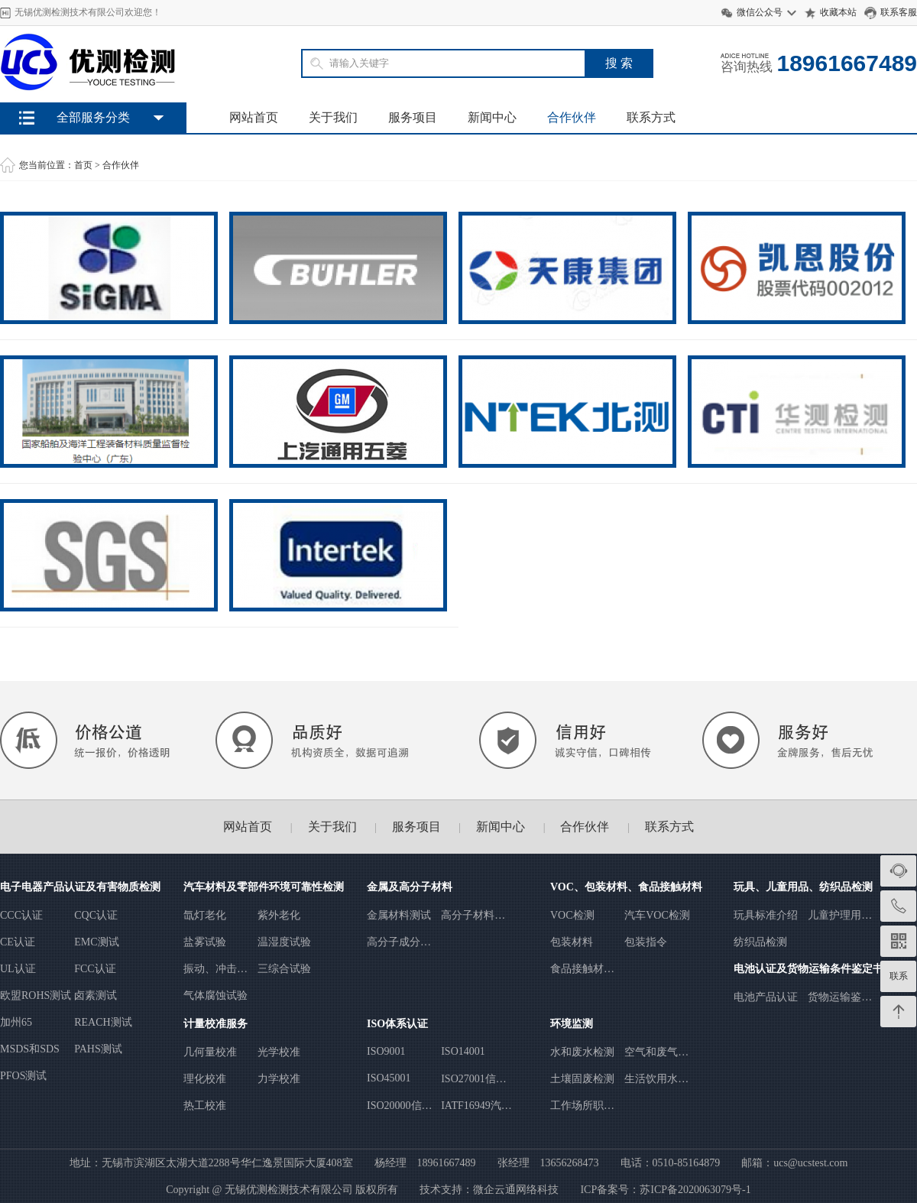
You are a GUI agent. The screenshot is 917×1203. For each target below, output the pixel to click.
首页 (83, 165)
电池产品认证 (766, 997)
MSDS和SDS (30, 1049)
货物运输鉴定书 (840, 997)
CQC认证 (96, 915)
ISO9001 (386, 1051)
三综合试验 (284, 968)
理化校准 (204, 1079)
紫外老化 (279, 915)
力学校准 (279, 1079)
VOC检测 (572, 915)
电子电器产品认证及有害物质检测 (80, 887)
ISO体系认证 (397, 1024)
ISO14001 (463, 1051)
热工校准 (204, 1105)
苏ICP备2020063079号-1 (695, 1189)
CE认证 (17, 942)
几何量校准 (210, 1052)
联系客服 (898, 12)
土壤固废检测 (582, 1079)
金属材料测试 (399, 915)
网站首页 (253, 117)
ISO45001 (389, 1078)
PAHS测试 (98, 1049)
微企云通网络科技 (516, 1189)
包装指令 (645, 942)
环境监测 (571, 1024)
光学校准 (279, 1052)
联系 (898, 976)
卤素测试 (95, 995)
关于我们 (333, 117)
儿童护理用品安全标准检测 (840, 916)
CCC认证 (21, 915)
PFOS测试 (23, 1075)
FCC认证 (94, 968)
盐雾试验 (204, 942)
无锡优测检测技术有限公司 (289, 1189)
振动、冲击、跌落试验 (215, 969)
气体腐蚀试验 (215, 995)
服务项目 (412, 117)
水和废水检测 (582, 1052)
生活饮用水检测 (656, 1079)
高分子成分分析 (399, 942)
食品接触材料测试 (582, 969)
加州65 (16, 1022)
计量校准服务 (215, 1024)
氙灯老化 (204, 915)
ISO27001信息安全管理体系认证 (474, 1079)
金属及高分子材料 (409, 887)
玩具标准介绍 (766, 915)
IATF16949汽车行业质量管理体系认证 (476, 1106)
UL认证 (18, 968)
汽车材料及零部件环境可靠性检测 (263, 887)
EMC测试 (96, 942)
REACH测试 (102, 1022)
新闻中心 (492, 117)
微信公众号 (760, 12)
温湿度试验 (284, 942)
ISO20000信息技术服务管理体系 (400, 1106)
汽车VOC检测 (657, 915)
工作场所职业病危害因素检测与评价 (582, 1106)
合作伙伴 (571, 117)
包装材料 (571, 942)
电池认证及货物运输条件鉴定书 (808, 968)
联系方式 (651, 117)
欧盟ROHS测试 (35, 995)
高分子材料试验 (473, 916)
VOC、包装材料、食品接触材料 (626, 887)
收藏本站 (838, 12)
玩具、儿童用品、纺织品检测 (803, 887)
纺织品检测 (760, 942)
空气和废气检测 (656, 1052)
